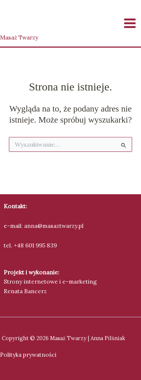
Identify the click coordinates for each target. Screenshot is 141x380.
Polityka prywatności (28, 354)
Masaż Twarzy (19, 37)
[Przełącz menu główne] (130, 23)
